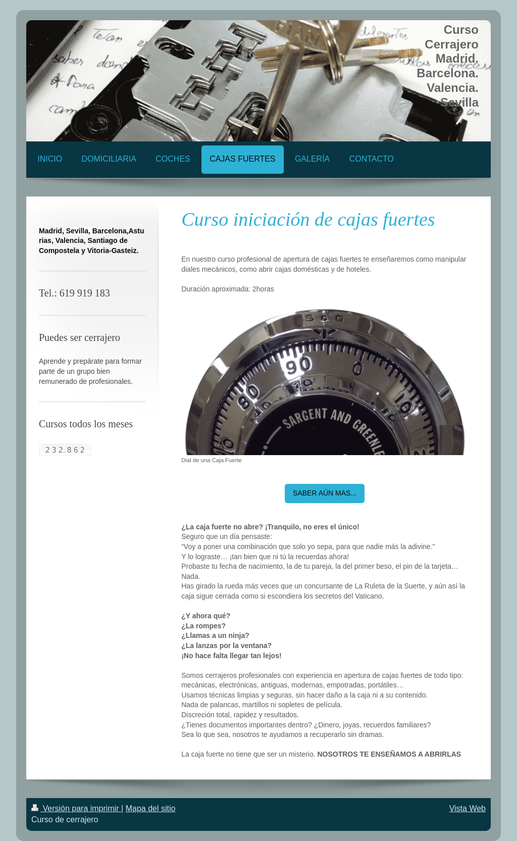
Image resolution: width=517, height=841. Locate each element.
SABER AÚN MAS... (324, 493)
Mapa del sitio (151, 808)
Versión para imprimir (76, 808)
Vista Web (467, 808)
